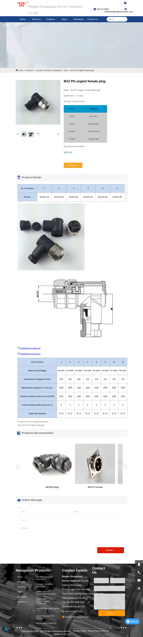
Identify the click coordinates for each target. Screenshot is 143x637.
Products (50, 19)
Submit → (110, 550)
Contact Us (92, 19)
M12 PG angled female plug (82, 70)
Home (23, 19)
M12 (66, 70)
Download (78, 19)
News (64, 19)
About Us (36, 19)
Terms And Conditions (98, 631)
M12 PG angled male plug (33, 425)
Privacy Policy (80, 631)
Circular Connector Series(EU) (48, 70)
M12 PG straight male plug (37, 422)
